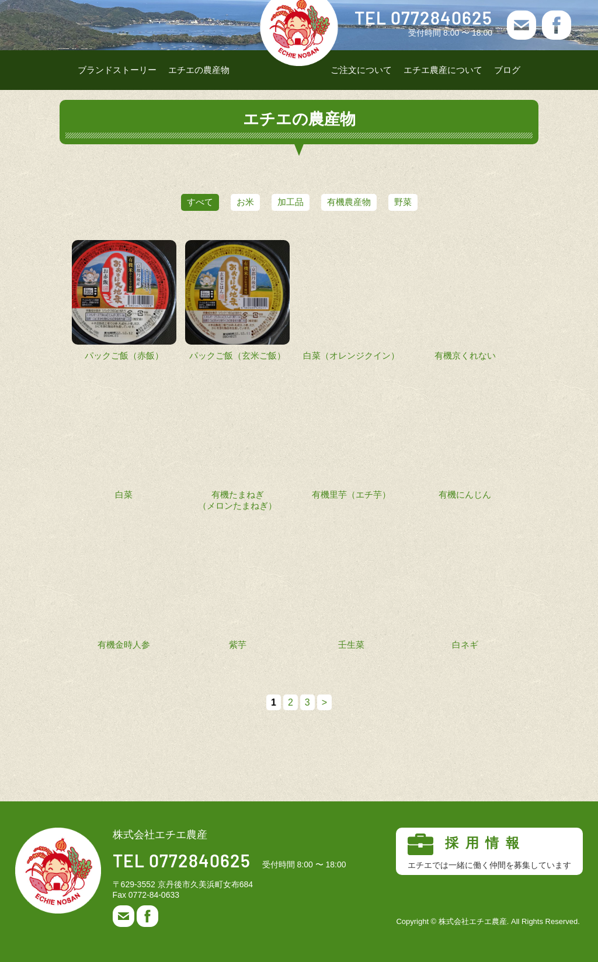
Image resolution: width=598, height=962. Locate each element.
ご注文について (361, 70)
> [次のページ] (324, 702)
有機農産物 (361, 202)
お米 (233, 202)
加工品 (290, 202)
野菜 (426, 202)
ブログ (507, 70)
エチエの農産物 (199, 70)
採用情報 (489, 851)
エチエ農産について (443, 70)
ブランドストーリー (117, 70)
